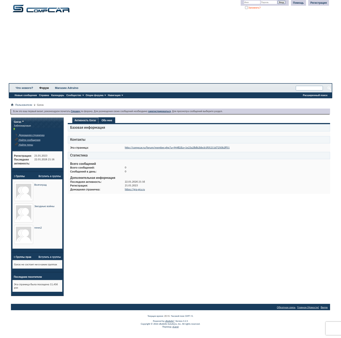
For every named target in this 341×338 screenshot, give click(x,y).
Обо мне (106, 120)
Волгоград (40, 184)
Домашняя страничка (30, 135)
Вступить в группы (49, 176)
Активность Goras (85, 120)
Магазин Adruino (66, 88)
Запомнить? (253, 8)
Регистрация (318, 2)
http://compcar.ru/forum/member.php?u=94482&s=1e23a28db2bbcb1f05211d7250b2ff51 (177, 147)
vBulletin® (170, 321)
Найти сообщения (27, 139)
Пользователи (23, 104)
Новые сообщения (26, 95)
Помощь (298, 2)
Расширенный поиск (315, 95)
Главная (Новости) (308, 307)
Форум (44, 88)
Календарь (57, 95)
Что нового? (24, 88)
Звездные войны (44, 206)
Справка (44, 95)
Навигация (114, 95)
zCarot (175, 326)
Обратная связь (286, 307)
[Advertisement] (136, 49)
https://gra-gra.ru (135, 189)
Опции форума (94, 95)
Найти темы (24, 144)
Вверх (324, 307)
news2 (38, 227)
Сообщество (73, 95)
